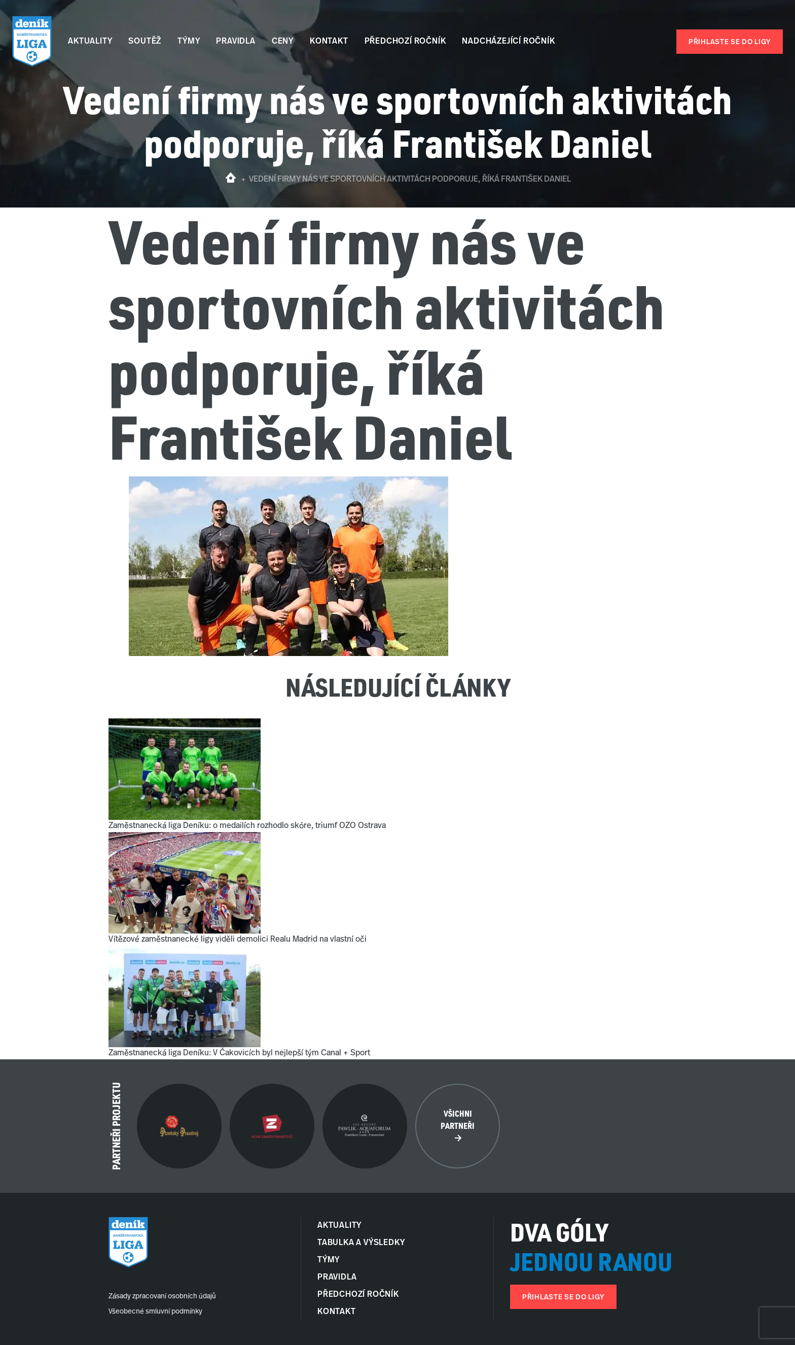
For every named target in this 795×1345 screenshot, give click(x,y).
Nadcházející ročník (508, 42)
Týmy (188, 42)
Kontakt (329, 42)
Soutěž (144, 42)
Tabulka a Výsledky (361, 1243)
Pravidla (235, 42)
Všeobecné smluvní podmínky (155, 1312)
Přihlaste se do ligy (730, 42)
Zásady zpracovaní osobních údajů (162, 1296)
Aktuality (90, 42)
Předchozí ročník (405, 42)
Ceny (283, 42)
